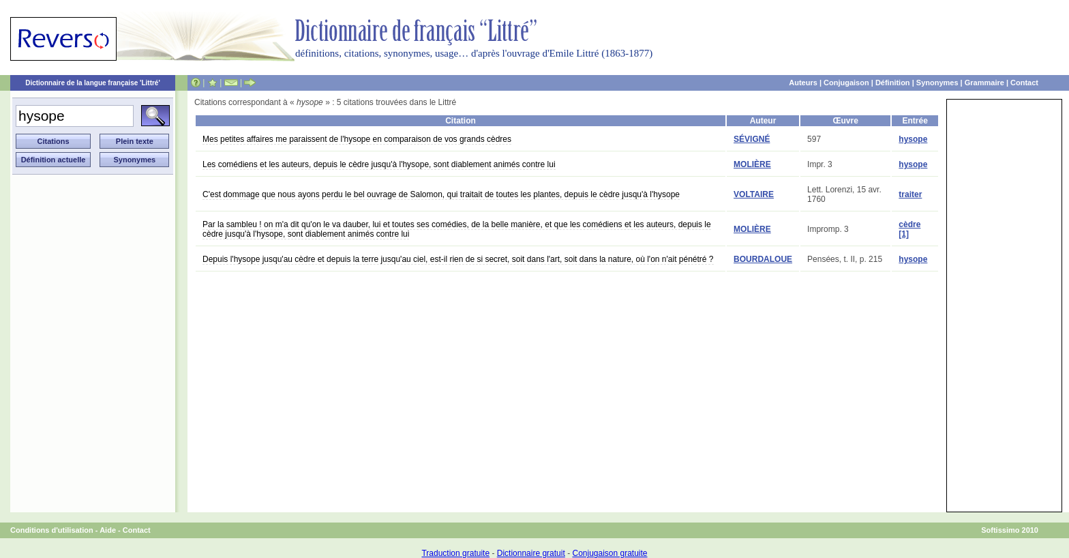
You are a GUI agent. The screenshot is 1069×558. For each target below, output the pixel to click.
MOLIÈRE (752, 164)
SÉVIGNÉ (752, 139)
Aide (108, 530)
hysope (913, 139)
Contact (1024, 82)
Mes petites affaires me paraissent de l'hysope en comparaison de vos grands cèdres (356, 139)
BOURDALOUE (763, 259)
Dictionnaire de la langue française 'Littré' (92, 83)
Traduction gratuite (455, 553)
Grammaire (984, 82)
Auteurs (803, 82)
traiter (910, 194)
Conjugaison (846, 82)
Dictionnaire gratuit (531, 553)
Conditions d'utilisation (51, 530)
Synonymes (937, 82)
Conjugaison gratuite (609, 553)
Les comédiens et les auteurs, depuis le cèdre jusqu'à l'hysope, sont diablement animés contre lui (379, 164)
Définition (892, 82)
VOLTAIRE (754, 194)
